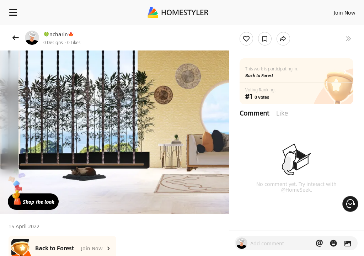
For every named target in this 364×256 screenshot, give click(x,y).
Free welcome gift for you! (273, 28)
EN (335, 11)
